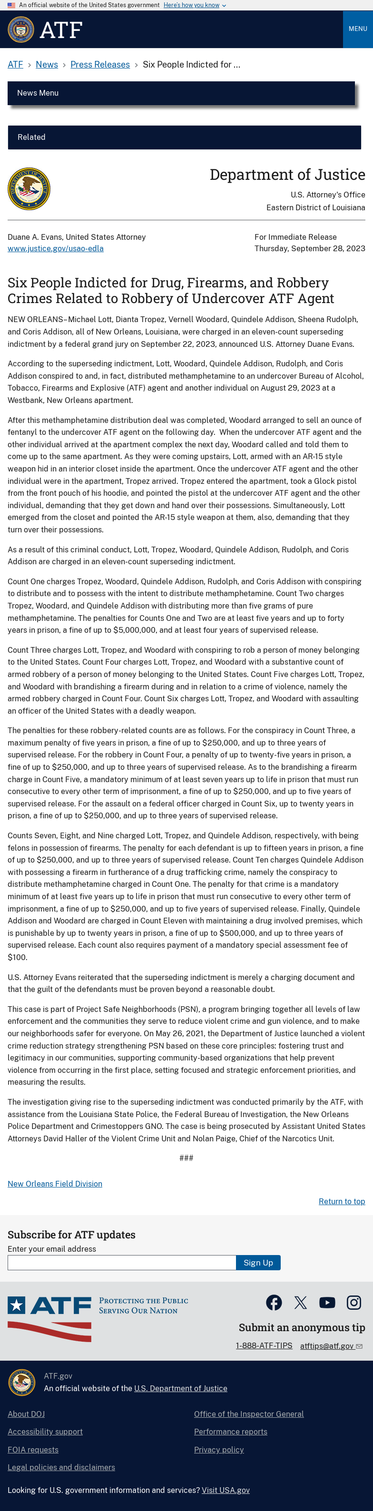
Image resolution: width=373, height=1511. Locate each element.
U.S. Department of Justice (180, 1388)
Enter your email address (52, 1249)
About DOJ (26, 1414)
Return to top (342, 1201)
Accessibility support (45, 1431)
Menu (358, 28)
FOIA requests (33, 1449)
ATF (15, 64)
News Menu (38, 93)
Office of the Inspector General (249, 1414)
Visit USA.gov (226, 1490)
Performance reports (230, 1431)
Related (32, 137)
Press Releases (100, 64)
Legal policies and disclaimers (61, 1467)
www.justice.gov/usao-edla (56, 248)
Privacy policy (219, 1449)
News (47, 64)
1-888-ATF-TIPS (264, 1345)
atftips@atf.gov (327, 1346)
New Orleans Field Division (55, 1183)
